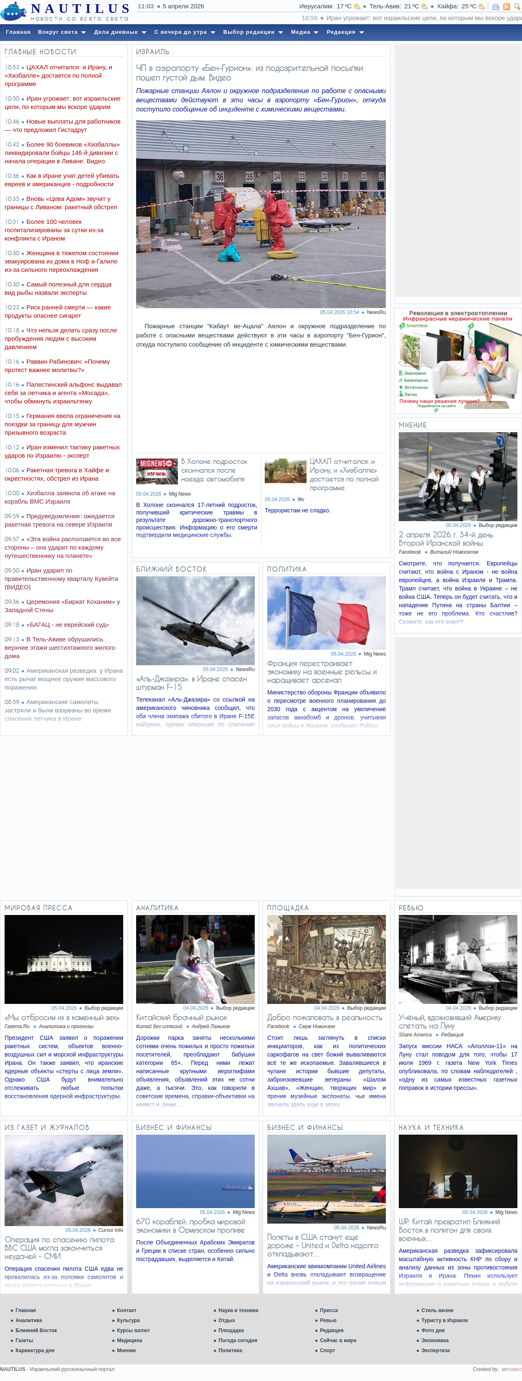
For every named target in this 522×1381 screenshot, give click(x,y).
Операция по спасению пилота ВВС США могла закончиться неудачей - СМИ (59, 1247)
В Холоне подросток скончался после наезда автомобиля (214, 470)
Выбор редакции (498, 525)
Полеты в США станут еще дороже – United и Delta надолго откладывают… (322, 1245)
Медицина (129, 1340)
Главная (25, 1310)
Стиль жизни (437, 1310)
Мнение (126, 1350)
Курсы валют (133, 1330)
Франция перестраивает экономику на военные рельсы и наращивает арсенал (322, 671)
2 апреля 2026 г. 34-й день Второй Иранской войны (446, 538)
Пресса (329, 1310)
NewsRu (376, 312)
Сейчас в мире (338, 1340)
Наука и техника (238, 1310)
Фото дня (433, 1330)
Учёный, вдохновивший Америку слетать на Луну (450, 1021)
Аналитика (28, 1320)
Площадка (231, 1330)
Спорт (327, 1350)
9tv (301, 499)
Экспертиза (435, 1350)
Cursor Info (111, 1230)
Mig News (180, 494)
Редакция (331, 1330)
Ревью (328, 1320)
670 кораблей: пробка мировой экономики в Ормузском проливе (190, 1225)
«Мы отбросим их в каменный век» (62, 1017)
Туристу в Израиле (444, 1320)
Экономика (435, 1340)
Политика (230, 1350)
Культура (128, 1320)
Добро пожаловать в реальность (325, 1017)
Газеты (24, 1340)
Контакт (126, 1310)
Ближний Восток (36, 1330)
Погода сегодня (237, 1340)
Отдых (226, 1320)
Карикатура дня (34, 1350)
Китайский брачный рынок (181, 1017)
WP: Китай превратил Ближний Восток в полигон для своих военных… (449, 1229)
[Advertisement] (458, 170)
